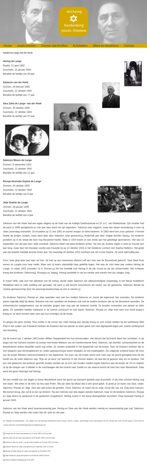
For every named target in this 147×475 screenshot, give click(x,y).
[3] (54, 268)
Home (8, 46)
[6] (57, 272)
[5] (46, 272)
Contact (129, 46)
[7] (79, 289)
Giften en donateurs (106, 46)
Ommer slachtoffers (54, 46)
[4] (35, 272)
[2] (128, 235)
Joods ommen (26, 46)
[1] (82, 235)
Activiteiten (80, 46)
